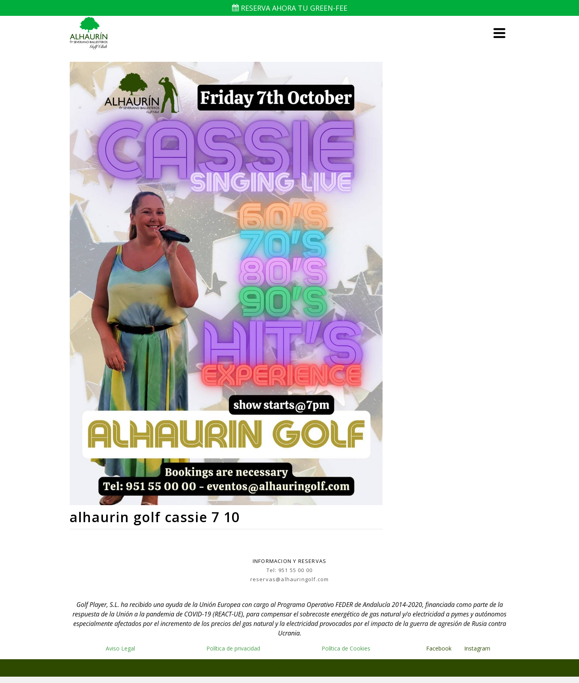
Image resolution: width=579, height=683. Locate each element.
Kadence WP (337, 668)
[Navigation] (499, 33)
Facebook (438, 648)
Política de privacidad (233, 648)
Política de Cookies (346, 648)
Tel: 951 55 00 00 (289, 570)
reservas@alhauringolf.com (289, 579)
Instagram (478, 648)
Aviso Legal (120, 648)
